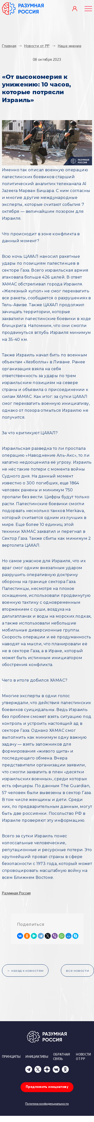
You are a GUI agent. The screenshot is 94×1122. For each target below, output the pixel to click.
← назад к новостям (25, 970)
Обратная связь (61, 1057)
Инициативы (36, 1057)
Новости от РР (83, 1057)
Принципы (11, 1057)
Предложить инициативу (47, 1087)
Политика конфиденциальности (47, 1103)
